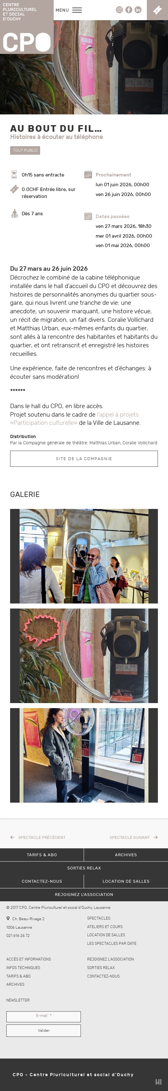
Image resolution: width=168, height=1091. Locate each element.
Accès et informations (28, 959)
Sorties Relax (101, 968)
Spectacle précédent (41, 837)
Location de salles (106, 935)
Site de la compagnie (84, 458)
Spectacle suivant (130, 837)
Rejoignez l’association (110, 959)
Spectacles (98, 918)
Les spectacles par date (111, 944)
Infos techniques (23, 968)
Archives (15, 985)
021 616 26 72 (18, 936)
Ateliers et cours (105, 927)
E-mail (43, 1016)
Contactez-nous (103, 976)
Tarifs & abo (18, 976)
